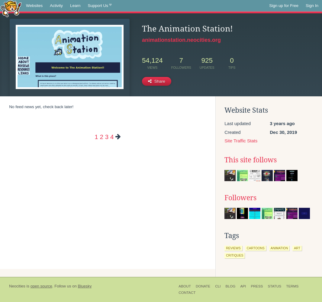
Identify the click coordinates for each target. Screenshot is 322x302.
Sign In (312, 5)
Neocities (17, 286)
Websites (34, 5)
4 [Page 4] (112, 136)
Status (274, 286)
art (297, 248)
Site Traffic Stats (240, 140)
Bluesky (85, 286)
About (185, 286)
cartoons (256, 248)
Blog (231, 286)
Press (257, 286)
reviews (233, 248)
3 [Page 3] (106, 136)
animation (279, 248)
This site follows (250, 160)
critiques (234, 255)
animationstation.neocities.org (181, 40)
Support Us (100, 5)
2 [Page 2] (101, 136)
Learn (75, 5)
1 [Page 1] (96, 136)
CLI (218, 286)
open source (41, 286)
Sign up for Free (283, 5)
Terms (292, 286)
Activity (56, 5)
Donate (203, 286)
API (243, 286)
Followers (240, 198)
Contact (187, 292)
